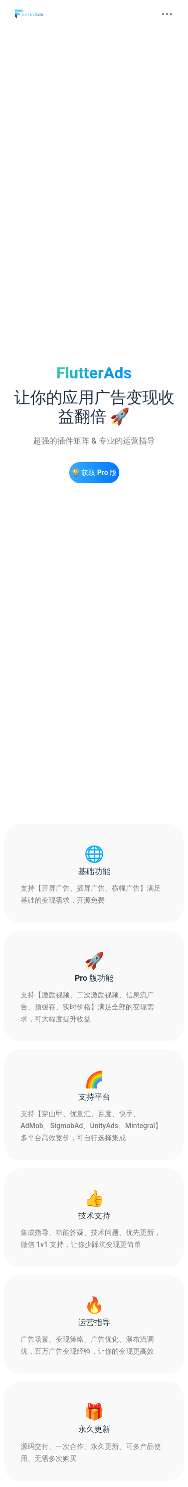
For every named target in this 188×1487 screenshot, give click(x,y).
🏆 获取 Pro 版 (94, 473)
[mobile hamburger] (167, 14)
